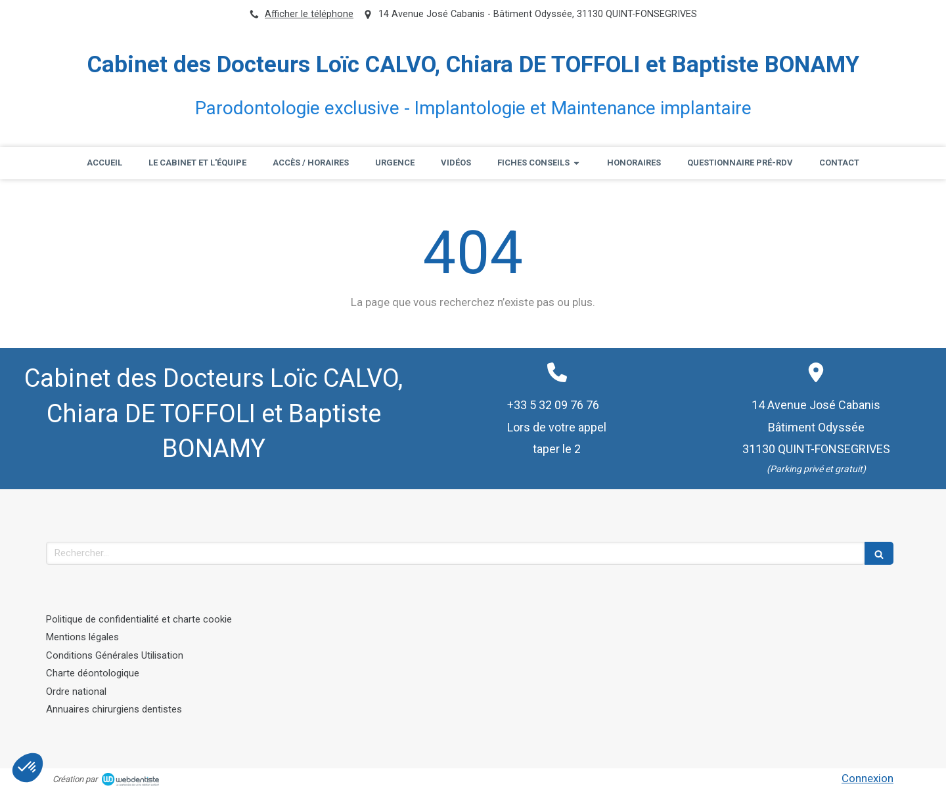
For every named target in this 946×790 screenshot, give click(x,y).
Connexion (867, 778)
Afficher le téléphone (309, 14)
